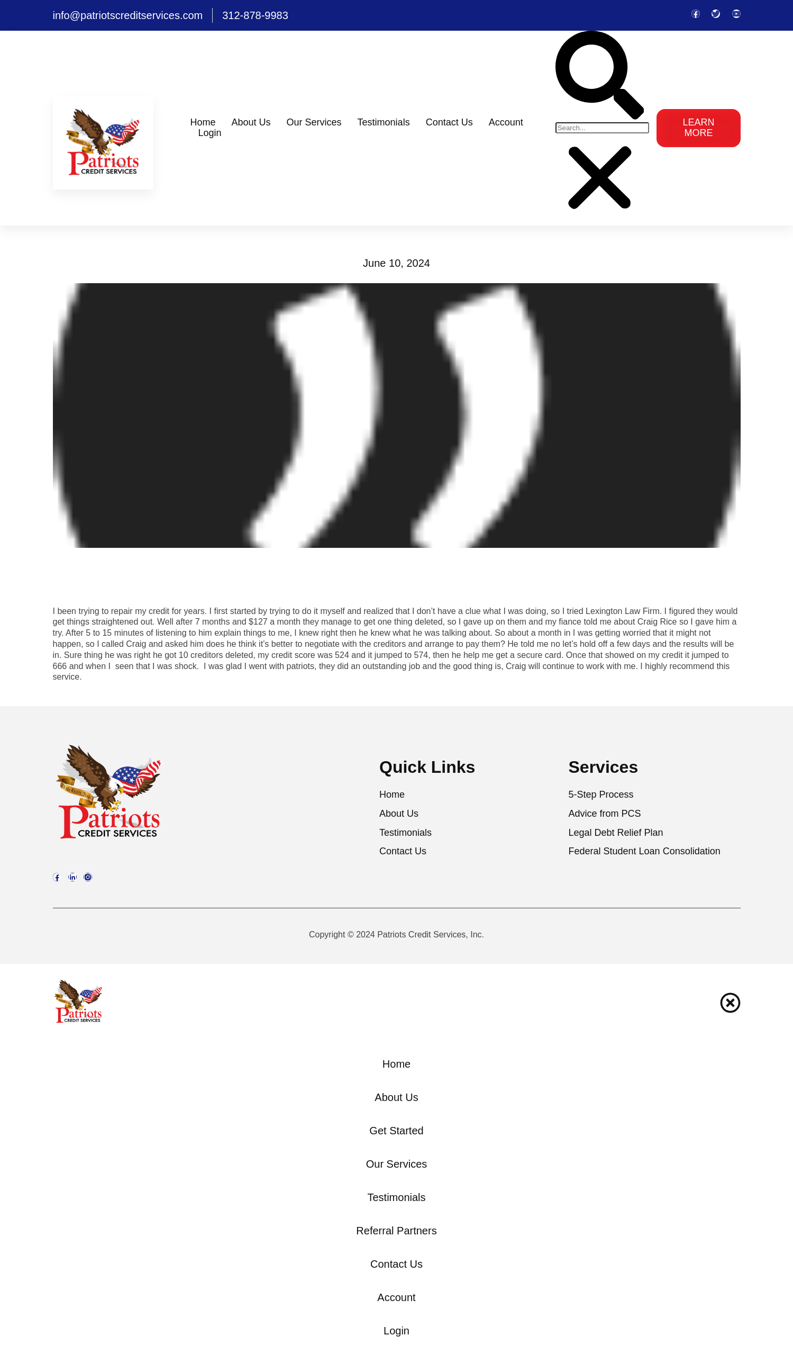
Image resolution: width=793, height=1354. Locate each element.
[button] (599, 76)
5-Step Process (601, 795)
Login (210, 133)
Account (506, 123)
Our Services (314, 123)
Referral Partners (396, 1230)
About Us (251, 123)
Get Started (396, 1130)
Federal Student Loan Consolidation (645, 851)
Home (203, 123)
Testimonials (384, 123)
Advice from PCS (605, 814)
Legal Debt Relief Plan (616, 833)
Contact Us (449, 123)
